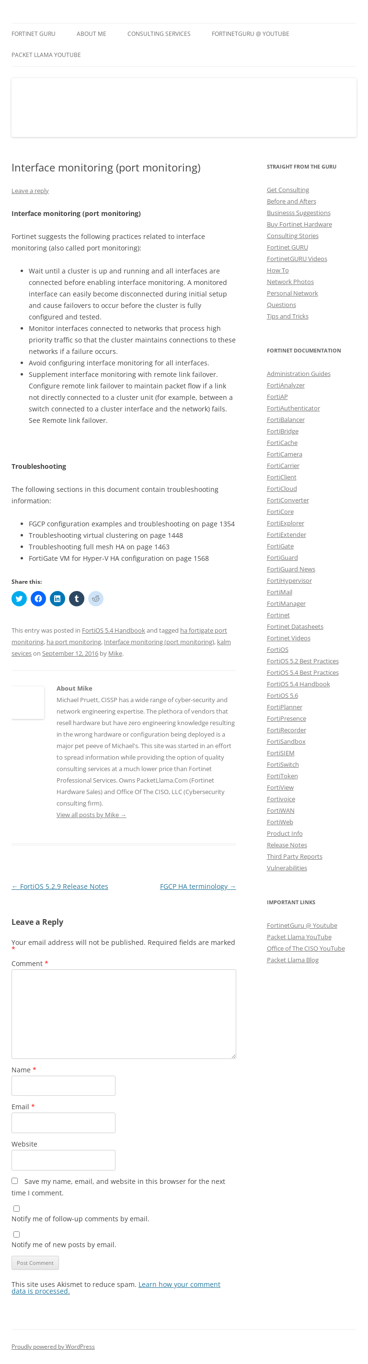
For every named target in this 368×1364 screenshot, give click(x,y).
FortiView (280, 787)
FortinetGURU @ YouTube (250, 34)
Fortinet (278, 615)
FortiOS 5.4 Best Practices (303, 672)
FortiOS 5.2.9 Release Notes (60, 886)
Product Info (285, 833)
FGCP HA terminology (198, 886)
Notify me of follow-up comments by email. (81, 1218)
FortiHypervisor (289, 580)
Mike (115, 653)
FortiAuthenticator (293, 408)
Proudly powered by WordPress (53, 1346)
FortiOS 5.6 (282, 695)
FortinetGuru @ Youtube (302, 925)
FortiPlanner (284, 707)
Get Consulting (288, 189)
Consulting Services (159, 34)
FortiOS (277, 649)
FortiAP (277, 396)
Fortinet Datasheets (295, 626)
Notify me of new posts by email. (64, 1244)
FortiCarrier (283, 465)
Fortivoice (281, 799)
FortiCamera (284, 454)
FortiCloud (282, 488)
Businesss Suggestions (299, 212)
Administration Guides (299, 373)
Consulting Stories (293, 235)
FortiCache (282, 442)
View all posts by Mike (91, 814)
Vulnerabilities (287, 868)
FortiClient (282, 477)
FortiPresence (286, 718)
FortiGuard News (291, 569)
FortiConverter (288, 500)
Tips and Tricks (288, 316)
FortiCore (280, 511)
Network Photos (290, 281)
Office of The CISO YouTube (306, 948)
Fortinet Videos (288, 638)
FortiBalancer (286, 419)
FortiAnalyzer (286, 385)
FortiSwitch (283, 764)
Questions (281, 304)
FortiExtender (286, 534)
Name (24, 1069)
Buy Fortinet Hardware (299, 224)
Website (24, 1143)
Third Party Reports (294, 856)
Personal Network (292, 293)
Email (23, 1106)
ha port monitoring (73, 641)
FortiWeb (280, 822)
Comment (30, 963)
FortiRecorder (286, 730)
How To (278, 270)
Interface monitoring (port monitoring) (159, 641)
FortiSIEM (281, 753)
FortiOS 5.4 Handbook (113, 630)
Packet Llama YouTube (46, 55)
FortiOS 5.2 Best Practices (303, 661)
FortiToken (282, 776)
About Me (91, 34)
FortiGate (280, 546)
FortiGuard (282, 557)
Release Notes (287, 845)
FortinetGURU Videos (297, 258)
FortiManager (286, 603)
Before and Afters (291, 201)
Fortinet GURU (34, 34)
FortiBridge (283, 431)
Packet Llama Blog (293, 959)
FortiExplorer (285, 523)
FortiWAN (281, 810)
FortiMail (279, 592)
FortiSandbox (286, 741)
